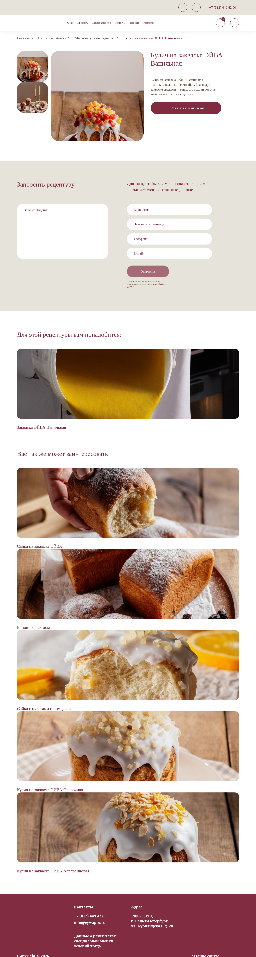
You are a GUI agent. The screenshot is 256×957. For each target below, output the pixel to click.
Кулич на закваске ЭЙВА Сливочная (50, 779)
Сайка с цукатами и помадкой (44, 698)
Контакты (148, 22)
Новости (134, 22)
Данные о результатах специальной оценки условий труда (95, 930)
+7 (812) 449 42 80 (222, 7)
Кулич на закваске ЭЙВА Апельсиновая (53, 860)
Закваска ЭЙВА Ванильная (41, 416)
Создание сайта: (203, 945)
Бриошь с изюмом (33, 616)
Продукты (82, 22)
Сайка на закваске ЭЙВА (39, 535)
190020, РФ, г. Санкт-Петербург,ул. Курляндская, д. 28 (152, 910)
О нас (70, 22)
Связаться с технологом (187, 108)
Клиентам (120, 22)
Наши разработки (101, 22)
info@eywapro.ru (89, 911)
